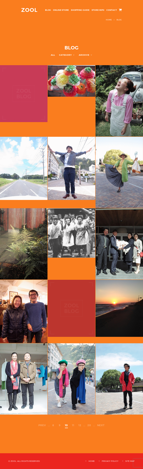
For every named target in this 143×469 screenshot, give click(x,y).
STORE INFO (98, 10)
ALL (53, 55)
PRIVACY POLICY (110, 461)
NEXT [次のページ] (101, 425)
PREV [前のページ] (42, 425)
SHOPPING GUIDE (80, 10)
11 (73, 425)
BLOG (48, 10)
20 (89, 425)
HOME (92, 461)
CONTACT (111, 10)
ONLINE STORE (61, 10)
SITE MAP (130, 461)
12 (79, 425)
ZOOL (29, 10)
